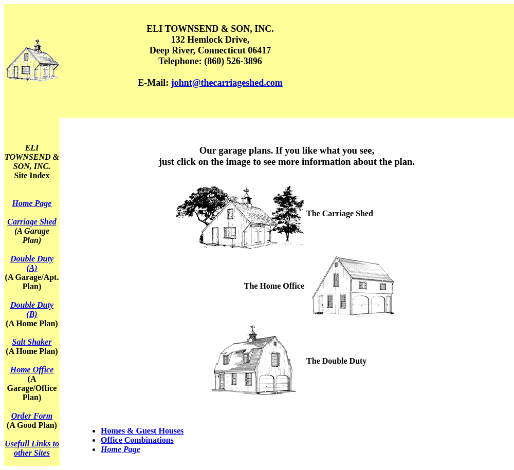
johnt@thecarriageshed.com (227, 83)
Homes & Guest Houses (142, 430)
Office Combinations (137, 440)
